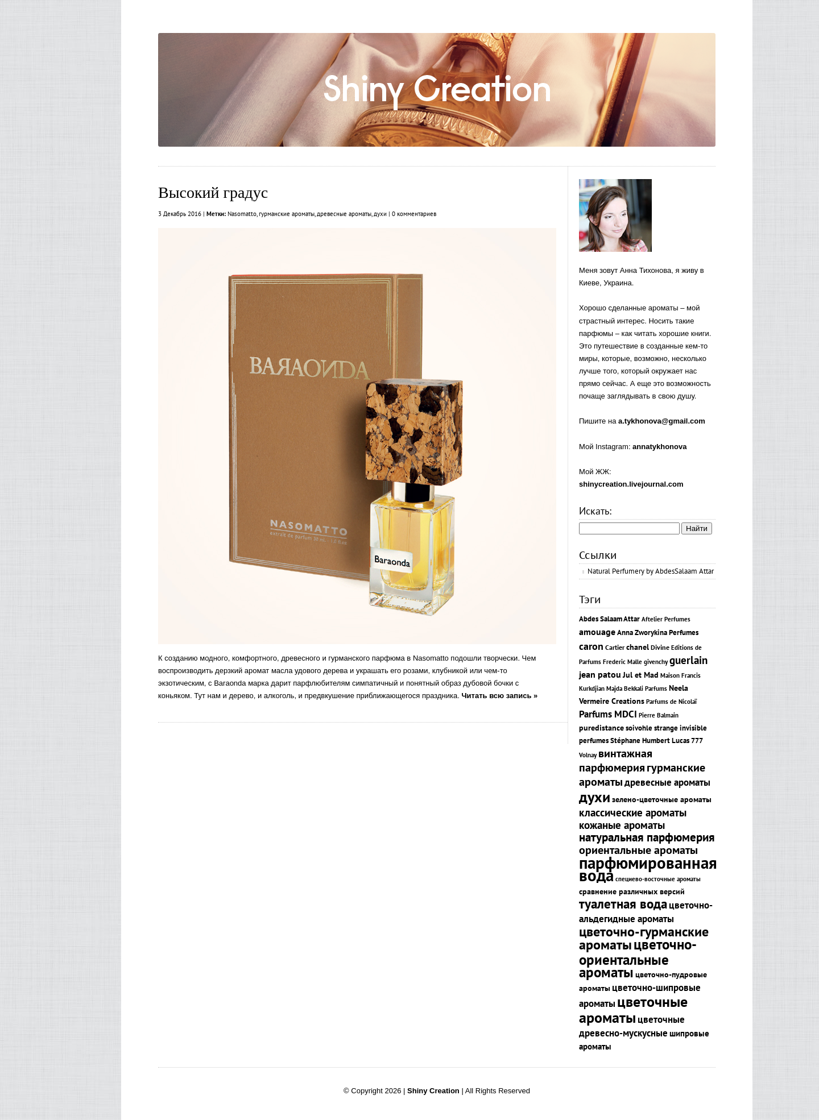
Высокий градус (213, 192)
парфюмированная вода (648, 869)
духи (380, 214)
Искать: (595, 510)
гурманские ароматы (287, 214)
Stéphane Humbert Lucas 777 (656, 740)
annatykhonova (659, 446)
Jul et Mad (641, 675)
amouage (597, 631)
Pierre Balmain (659, 715)
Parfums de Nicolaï (671, 702)
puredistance (601, 728)
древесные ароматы (344, 214)
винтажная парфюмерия (615, 760)
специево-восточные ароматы (658, 879)
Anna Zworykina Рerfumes (657, 632)
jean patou (600, 674)
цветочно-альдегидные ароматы (646, 911)
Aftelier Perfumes (666, 619)
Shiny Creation (433, 1090)
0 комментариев (414, 214)
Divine (660, 647)
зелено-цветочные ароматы (662, 799)
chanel (637, 646)
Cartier (614, 647)
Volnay (588, 755)
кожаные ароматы (622, 825)
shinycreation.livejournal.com (631, 484)
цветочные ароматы (633, 1009)
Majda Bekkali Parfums (636, 688)
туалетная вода (623, 903)
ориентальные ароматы (638, 850)
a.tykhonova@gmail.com (661, 421)
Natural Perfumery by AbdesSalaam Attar (651, 571)
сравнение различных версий (632, 891)
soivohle (639, 728)
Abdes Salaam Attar (609, 619)
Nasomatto (242, 214)
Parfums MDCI (608, 713)
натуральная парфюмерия (647, 837)
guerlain (688, 660)
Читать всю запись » (499, 695)
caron (591, 646)
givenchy (656, 662)
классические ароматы (632, 812)
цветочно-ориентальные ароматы (638, 958)
